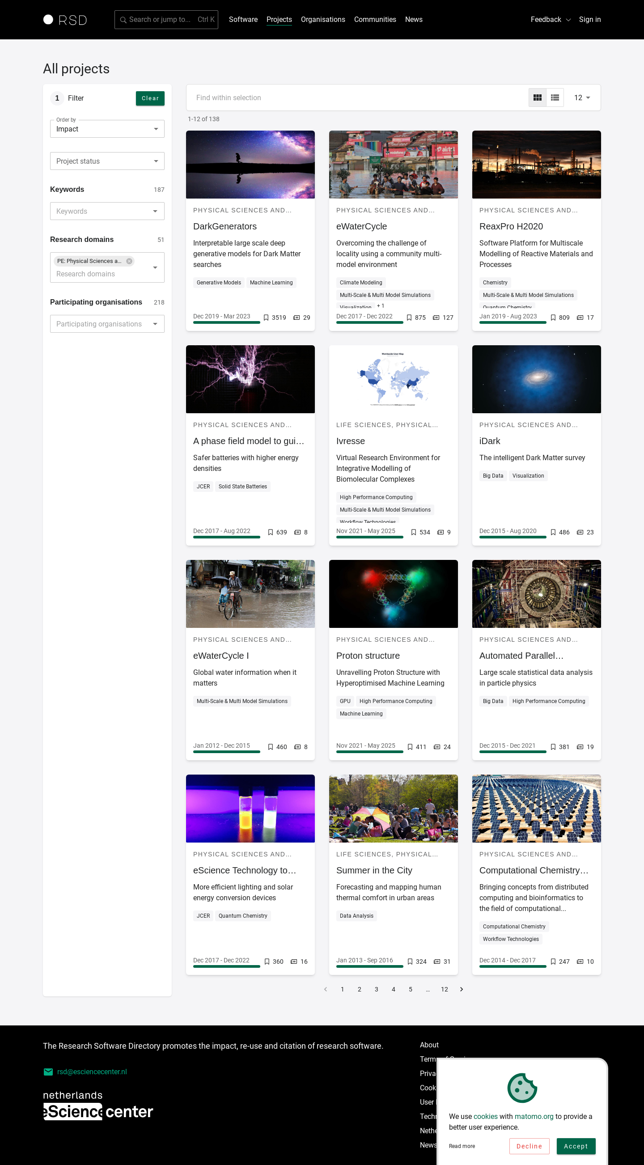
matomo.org (534, 1119)
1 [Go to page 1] (342, 989)
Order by (66, 120)
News (414, 19)
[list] (555, 97)
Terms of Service (446, 1059)
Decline (529, 1148)
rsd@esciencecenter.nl (85, 1072)
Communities (375, 19)
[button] (94, 261)
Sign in (590, 19)
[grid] (538, 97)
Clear (150, 98)
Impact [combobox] (67, 129)
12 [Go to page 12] (444, 989)
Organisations (323, 19)
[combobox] (107, 161)
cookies (486, 1119)
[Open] (155, 211)
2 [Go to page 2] (359, 989)
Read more (462, 1149)
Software (243, 19)
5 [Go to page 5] (410, 989)
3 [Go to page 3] (376, 989)
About (429, 1045)
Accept (576, 1148)
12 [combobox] (578, 97)
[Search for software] (166, 19)
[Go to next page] (461, 989)
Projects (279, 19)
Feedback (551, 19)
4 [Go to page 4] (393, 989)
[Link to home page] (68, 19)
